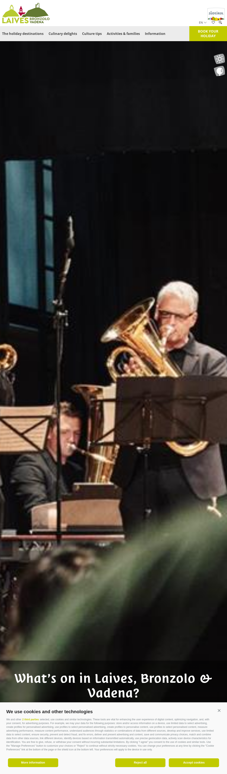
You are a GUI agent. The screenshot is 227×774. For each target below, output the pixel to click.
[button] (219, 710)
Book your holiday (208, 33)
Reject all (140, 762)
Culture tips (92, 33)
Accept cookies (194, 762)
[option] (113, 395)
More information (33, 762)
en (203, 22)
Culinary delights (63, 33)
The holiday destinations (23, 33)
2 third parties (30, 719)
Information (155, 33)
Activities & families (123, 33)
